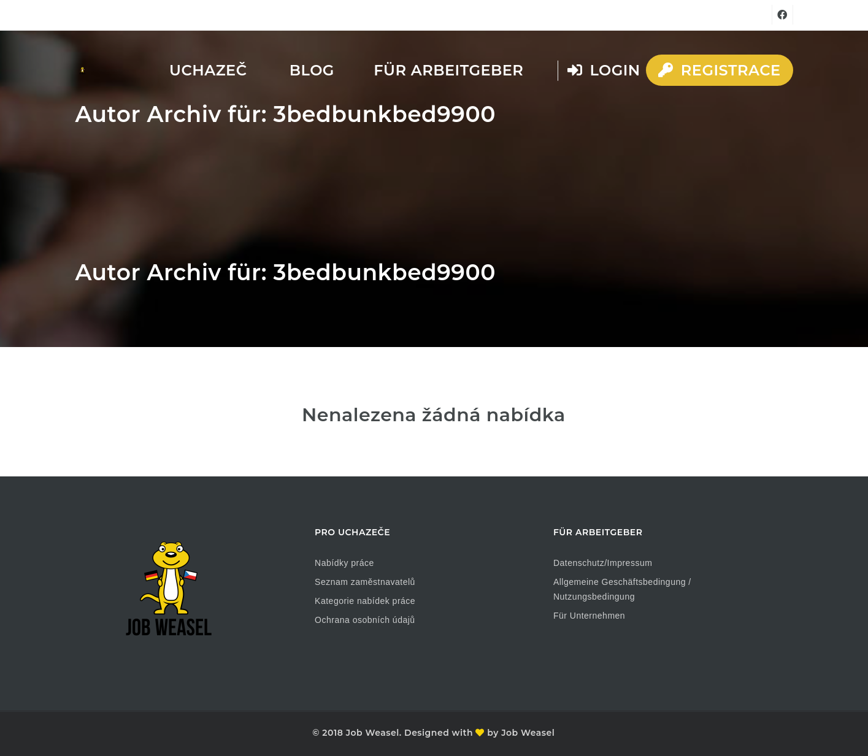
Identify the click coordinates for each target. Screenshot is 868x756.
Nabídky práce (344, 563)
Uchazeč (208, 70)
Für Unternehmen (589, 615)
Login (603, 70)
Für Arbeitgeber (448, 70)
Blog (312, 70)
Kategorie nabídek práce (365, 601)
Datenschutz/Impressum (602, 563)
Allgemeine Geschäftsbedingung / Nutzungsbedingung (622, 589)
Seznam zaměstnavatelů (365, 582)
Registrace (719, 70)
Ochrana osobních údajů (365, 620)
